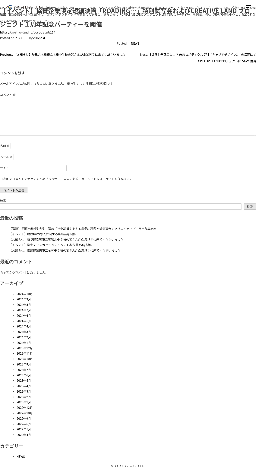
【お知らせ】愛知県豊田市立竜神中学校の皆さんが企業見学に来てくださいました (64, 250)
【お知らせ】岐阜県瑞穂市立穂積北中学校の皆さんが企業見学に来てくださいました (66, 239)
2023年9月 (24, 364)
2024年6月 (24, 315)
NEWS (135, 43)
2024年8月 (24, 305)
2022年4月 (24, 435)
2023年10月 (25, 359)
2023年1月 (24, 402)
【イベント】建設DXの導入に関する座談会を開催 (42, 234)
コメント (8, 94)
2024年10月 (25, 294)
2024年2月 (24, 337)
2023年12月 (25, 348)
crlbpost (39, 38)
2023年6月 (24, 375)
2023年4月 (24, 386)
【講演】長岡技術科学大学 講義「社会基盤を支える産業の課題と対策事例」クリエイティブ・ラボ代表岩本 (82, 229)
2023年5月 (24, 380)
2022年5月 (24, 429)
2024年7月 (24, 310)
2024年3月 (24, 332)
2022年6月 (24, 424)
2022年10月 (25, 413)
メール (6, 156)
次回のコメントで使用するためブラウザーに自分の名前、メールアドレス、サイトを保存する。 (68, 179)
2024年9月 (24, 299)
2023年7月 (24, 370)
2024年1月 (24, 343)
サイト (4, 167)
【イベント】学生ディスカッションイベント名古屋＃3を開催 (50, 245)
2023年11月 (25, 353)
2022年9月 (24, 418)
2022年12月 (25, 408)
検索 (3, 200)
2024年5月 (24, 321)
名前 (5, 145)
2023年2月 (24, 397)
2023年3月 (24, 391)
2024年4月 (24, 326)
